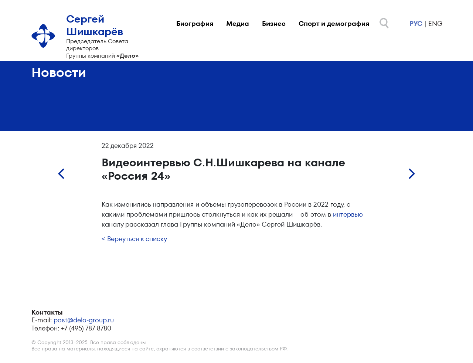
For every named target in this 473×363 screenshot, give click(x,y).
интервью (348, 214)
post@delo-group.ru (84, 320)
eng (435, 23)
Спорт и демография (334, 23)
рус (415, 23)
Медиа (237, 23)
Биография (194, 23)
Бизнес (274, 23)
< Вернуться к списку (134, 238)
